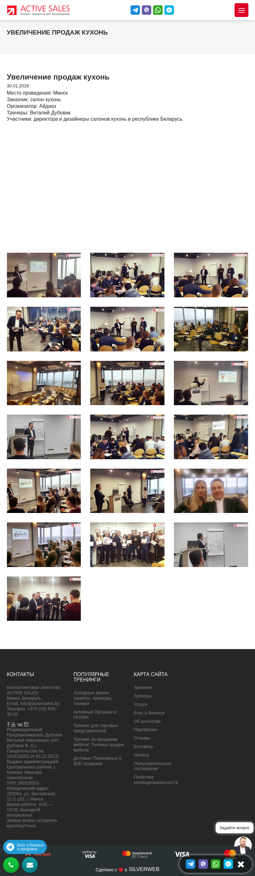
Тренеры (143, 695)
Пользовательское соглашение (153, 766)
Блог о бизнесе (149, 712)
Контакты (143, 746)
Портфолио (146, 729)
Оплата (141, 755)
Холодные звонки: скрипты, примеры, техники (93, 698)
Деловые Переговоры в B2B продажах (97, 761)
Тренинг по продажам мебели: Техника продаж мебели (99, 744)
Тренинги (143, 687)
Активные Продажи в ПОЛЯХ (95, 714)
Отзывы (142, 738)
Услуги (140, 704)
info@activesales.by (39, 703)
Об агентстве (147, 721)
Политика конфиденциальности (156, 779)
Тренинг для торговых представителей (96, 728)
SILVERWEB (144, 869)
